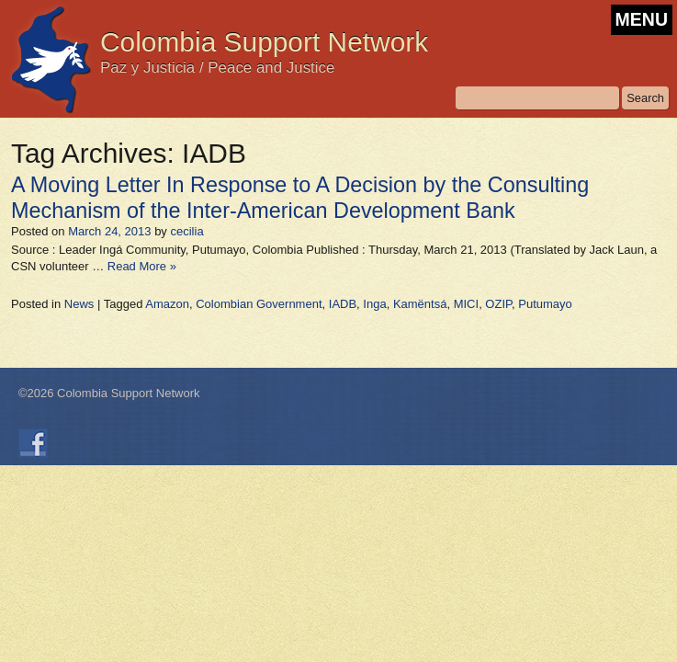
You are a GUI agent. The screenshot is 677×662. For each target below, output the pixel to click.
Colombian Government (259, 304)
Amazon (167, 304)
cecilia (186, 231)
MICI (466, 304)
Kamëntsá (420, 304)
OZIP (498, 304)
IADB (342, 304)
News (79, 304)
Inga (374, 304)
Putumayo (545, 304)
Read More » (141, 266)
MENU (641, 19)
